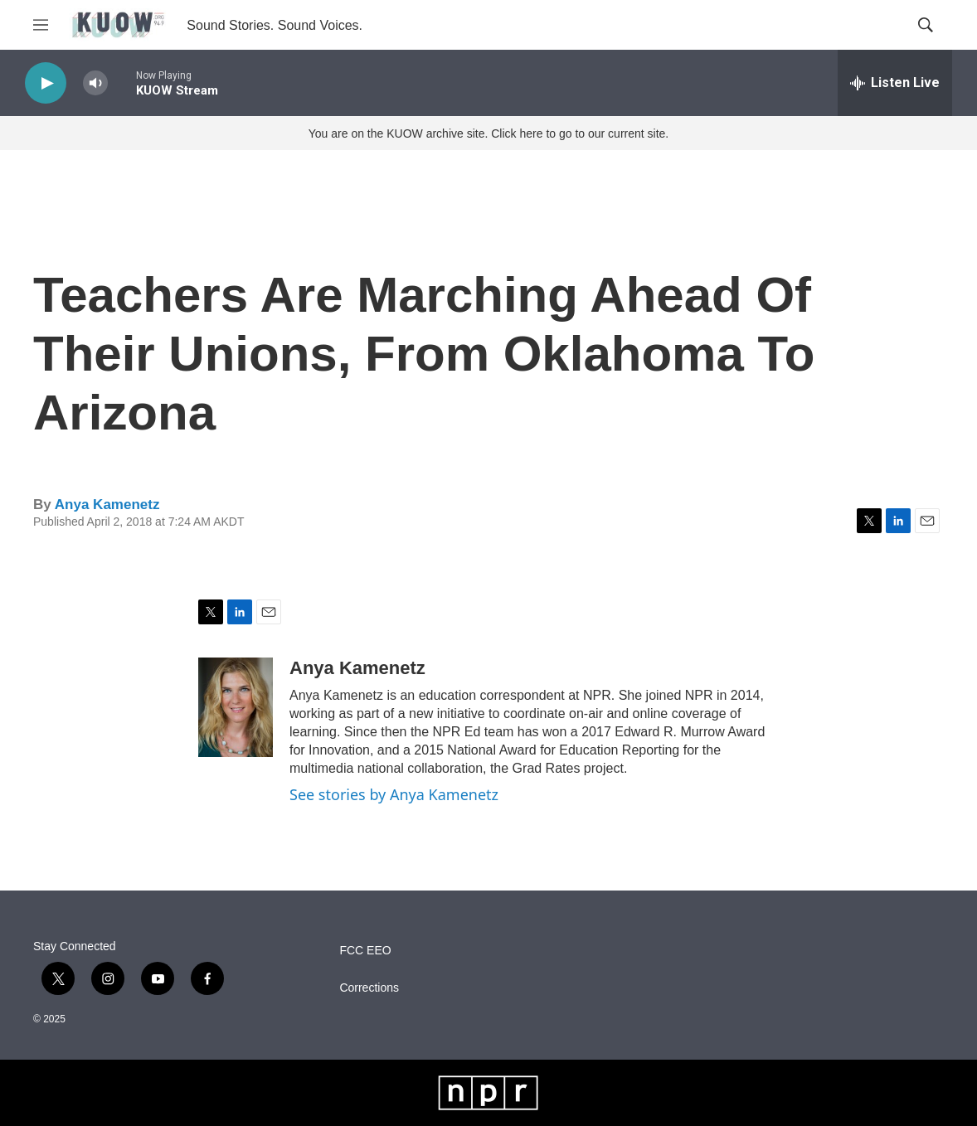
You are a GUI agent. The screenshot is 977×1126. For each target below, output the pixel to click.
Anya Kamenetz (107, 504)
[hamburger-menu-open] (40, 24)
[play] (45, 83)
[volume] (95, 83)
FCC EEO (365, 950)
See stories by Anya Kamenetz (393, 794)
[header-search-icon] (925, 24)
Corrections (369, 988)
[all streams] (895, 83)
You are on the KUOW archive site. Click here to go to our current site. (488, 133)
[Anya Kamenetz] (235, 707)
